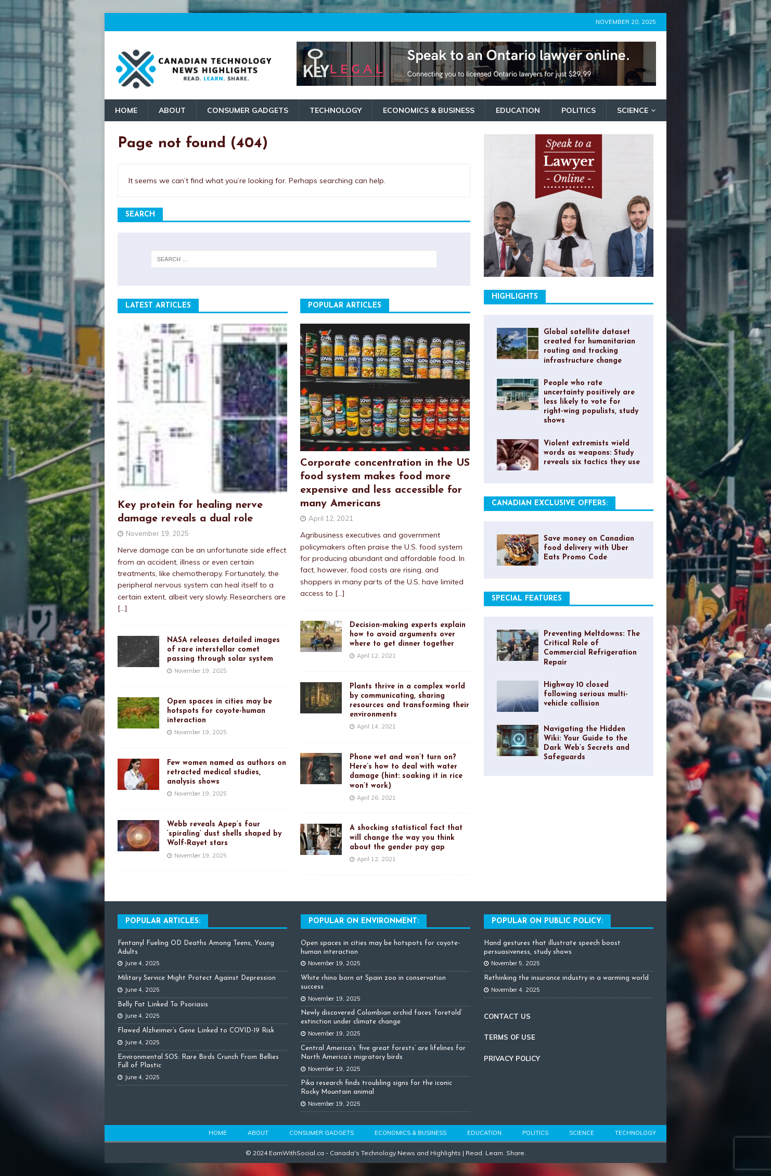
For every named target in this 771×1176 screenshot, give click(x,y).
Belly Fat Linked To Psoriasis (163, 1004)
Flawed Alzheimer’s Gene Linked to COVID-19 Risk (196, 1030)
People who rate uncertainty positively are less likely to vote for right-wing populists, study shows (591, 402)
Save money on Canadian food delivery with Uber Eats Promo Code (589, 548)
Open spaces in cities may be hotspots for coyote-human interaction (219, 711)
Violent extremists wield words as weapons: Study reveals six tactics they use (592, 453)
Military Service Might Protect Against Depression (197, 978)
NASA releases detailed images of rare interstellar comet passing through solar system (223, 649)
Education (518, 110)
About (172, 110)
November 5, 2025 (515, 963)
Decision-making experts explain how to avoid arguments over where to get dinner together (408, 634)
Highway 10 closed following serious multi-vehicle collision (586, 694)
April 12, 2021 (331, 518)
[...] (122, 608)
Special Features (527, 599)
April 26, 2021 (376, 797)
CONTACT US (507, 1016)
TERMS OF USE (509, 1037)
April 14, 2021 (376, 726)
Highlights (515, 297)
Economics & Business (428, 110)
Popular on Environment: (364, 921)
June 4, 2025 (142, 963)
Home (126, 110)
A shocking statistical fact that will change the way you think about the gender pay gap (406, 837)
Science (632, 110)
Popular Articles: (162, 921)
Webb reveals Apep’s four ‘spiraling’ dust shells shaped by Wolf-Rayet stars (224, 834)
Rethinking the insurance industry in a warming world (566, 978)
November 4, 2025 (515, 989)
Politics (578, 110)
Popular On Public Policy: (547, 921)
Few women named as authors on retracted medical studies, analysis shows (226, 772)
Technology (336, 110)
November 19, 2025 (157, 533)
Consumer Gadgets (247, 110)
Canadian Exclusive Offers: (550, 503)
